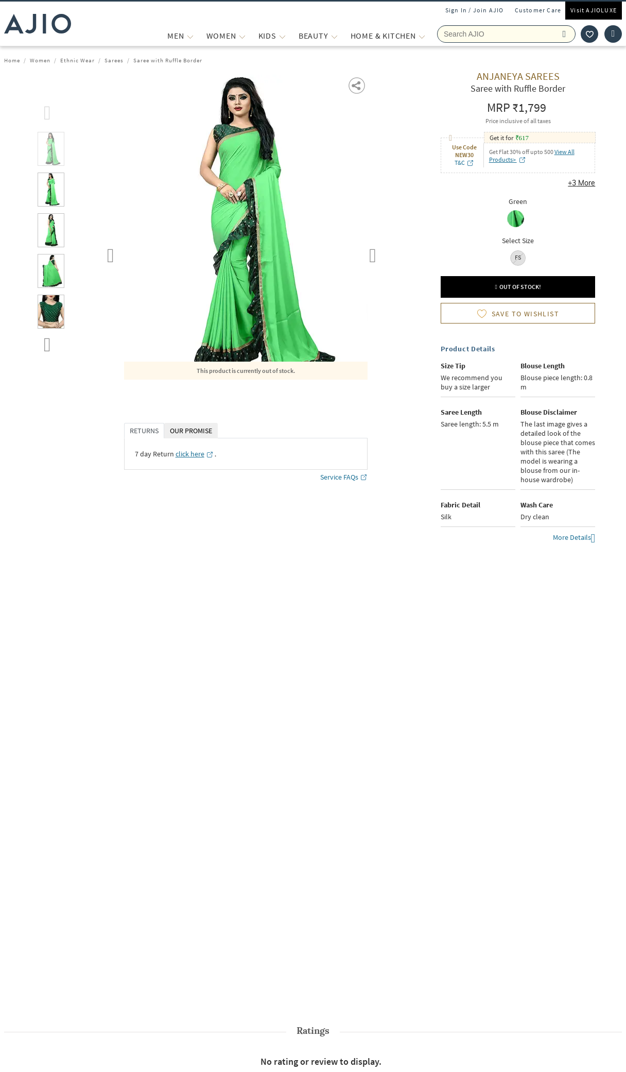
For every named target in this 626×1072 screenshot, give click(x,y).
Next (372, 253)
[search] (567, 34)
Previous (110, 253)
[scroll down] (47, 342)
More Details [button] (574, 538)
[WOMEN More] (242, 35)
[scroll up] (47, 110)
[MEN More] (190, 35)
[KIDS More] (282, 35)
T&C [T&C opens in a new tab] (464, 162)
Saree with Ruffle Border (167, 60)
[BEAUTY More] (334, 35)
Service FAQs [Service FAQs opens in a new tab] (344, 477)
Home (12, 60)
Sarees (114, 60)
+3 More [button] (581, 183)
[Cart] (613, 34)
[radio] (518, 220)
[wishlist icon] (589, 34)
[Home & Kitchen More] (422, 35)
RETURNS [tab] (144, 430)
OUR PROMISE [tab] (191, 430)
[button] (357, 84)
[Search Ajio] (506, 34)
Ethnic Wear (77, 60)
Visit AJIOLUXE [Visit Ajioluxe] (593, 10)
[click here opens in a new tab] (195, 453)
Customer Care (538, 10)
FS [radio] (518, 257)
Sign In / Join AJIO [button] (474, 10)
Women (40, 60)
